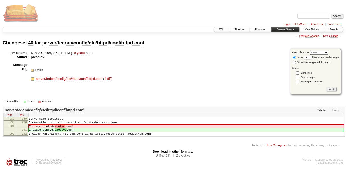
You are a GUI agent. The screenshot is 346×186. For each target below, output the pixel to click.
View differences (300, 52)
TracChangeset (277, 149)
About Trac (317, 24)
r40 (22, 115)
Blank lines (306, 73)
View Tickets (312, 29)
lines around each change (321, 57)
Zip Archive (183, 160)
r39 (10, 115)
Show (298, 57)
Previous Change (309, 36)
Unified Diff (163, 160)
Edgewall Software (50, 167)
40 (30, 42)
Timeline (239, 29)
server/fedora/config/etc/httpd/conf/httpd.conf (93, 42)
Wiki (221, 29)
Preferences (335, 24)
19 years (78, 53)
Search (333, 29)
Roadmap (260, 29)
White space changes (312, 81)
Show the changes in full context (312, 62)
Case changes (308, 77)
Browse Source (285, 29)
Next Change (330, 36)
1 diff (108, 79)
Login (287, 24)
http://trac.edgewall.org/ (330, 167)
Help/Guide (300, 24)
